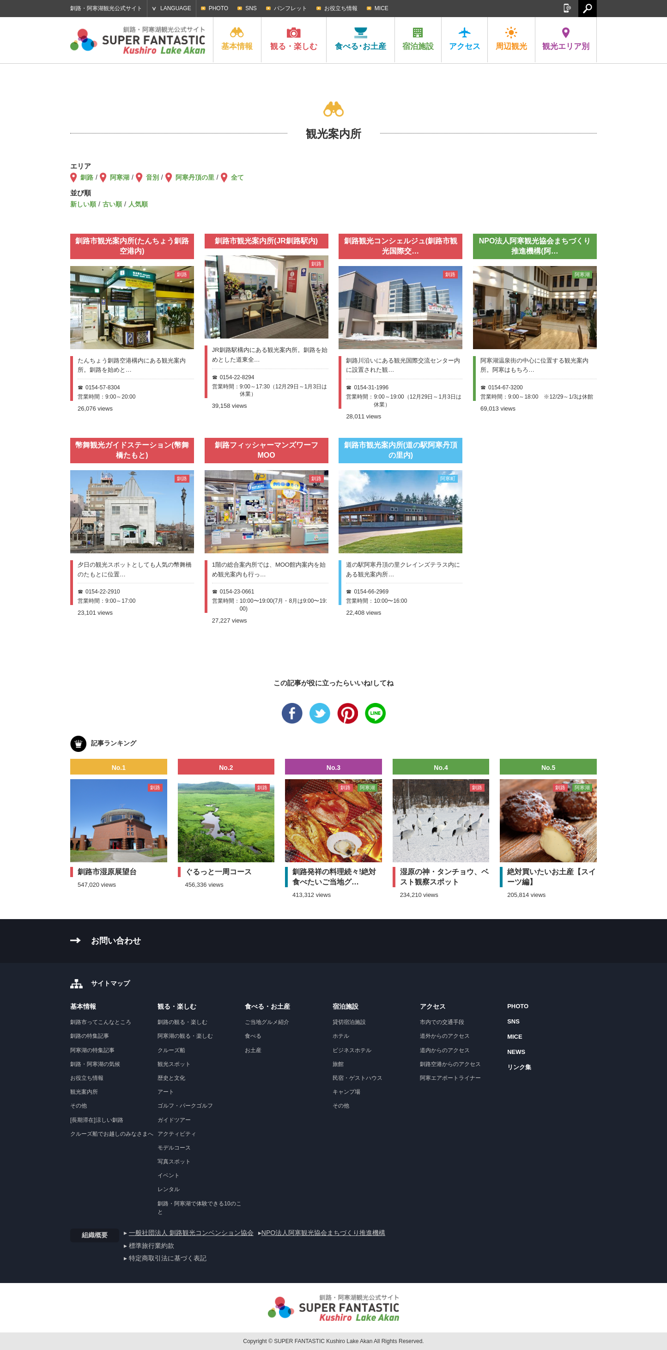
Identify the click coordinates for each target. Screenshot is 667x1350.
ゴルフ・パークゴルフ (185, 1105)
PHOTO (218, 8)
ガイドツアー (174, 1120)
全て (237, 177)
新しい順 (83, 204)
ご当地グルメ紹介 (267, 1022)
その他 (78, 1105)
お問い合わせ (116, 940)
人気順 (138, 204)
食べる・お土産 (267, 1006)
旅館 (338, 1064)
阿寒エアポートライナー (450, 1078)
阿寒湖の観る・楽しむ (185, 1036)
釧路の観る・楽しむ (182, 1022)
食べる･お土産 (360, 39)
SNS (251, 8)
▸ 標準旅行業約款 (149, 1245)
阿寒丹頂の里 (195, 177)
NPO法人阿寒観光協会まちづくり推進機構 (323, 1232)
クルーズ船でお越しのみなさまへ (111, 1134)
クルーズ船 (171, 1050)
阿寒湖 (119, 177)
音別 (152, 177)
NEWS (516, 1051)
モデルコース (174, 1147)
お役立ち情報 (341, 8)
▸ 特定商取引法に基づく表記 (165, 1258)
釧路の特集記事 (89, 1036)
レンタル (169, 1189)
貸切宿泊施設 (349, 1022)
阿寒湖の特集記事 (92, 1050)
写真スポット (174, 1161)
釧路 (86, 177)
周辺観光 (511, 39)
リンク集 (519, 1067)
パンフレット (290, 8)
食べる (253, 1036)
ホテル (341, 1036)
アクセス (464, 39)
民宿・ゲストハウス (357, 1078)
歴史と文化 (171, 1078)
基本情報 (237, 39)
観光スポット (174, 1064)
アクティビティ (177, 1134)
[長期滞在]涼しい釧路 (96, 1120)
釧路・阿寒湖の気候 (95, 1064)
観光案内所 (84, 1092)
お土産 (253, 1050)
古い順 (112, 204)
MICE (381, 8)
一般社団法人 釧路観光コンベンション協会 (191, 1232)
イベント (169, 1175)
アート (166, 1092)
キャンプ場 (346, 1092)
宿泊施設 (418, 39)
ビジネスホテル (352, 1050)
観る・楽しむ (293, 39)
